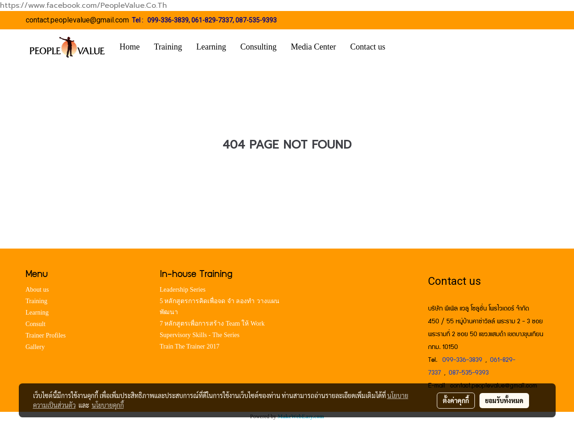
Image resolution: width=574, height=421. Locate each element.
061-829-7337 (212, 20)
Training (168, 46)
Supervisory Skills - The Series (200, 335)
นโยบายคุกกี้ (108, 405)
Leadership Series (183, 289)
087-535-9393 (256, 20)
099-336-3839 (168, 20)
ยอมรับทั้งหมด (504, 400)
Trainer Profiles (46, 335)
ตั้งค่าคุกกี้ (456, 400)
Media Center (313, 46)
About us (37, 289)
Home (130, 46)
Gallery (35, 346)
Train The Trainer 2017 (189, 346)
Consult (36, 324)
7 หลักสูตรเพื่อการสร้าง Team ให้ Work (212, 323)
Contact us (367, 46)
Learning (211, 46)
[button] (406, 47)
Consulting (258, 46)
